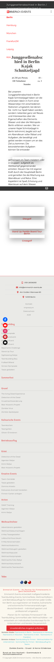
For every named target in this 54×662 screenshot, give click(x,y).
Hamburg (11, 25)
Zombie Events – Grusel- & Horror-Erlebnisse (30, 648)
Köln (8, 57)
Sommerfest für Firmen (25, 642)
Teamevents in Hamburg (43, 632)
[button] (14, 158)
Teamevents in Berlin (23, 632)
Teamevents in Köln (31, 635)
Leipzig (10, 49)
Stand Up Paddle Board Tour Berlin (27, 232)
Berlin (9, 17)
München (11, 33)
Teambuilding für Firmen (26, 639)
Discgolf (27, 218)
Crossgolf (27, 240)
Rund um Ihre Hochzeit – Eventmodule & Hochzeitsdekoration (22, 653)
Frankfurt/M (12, 41)
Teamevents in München (12, 635)
